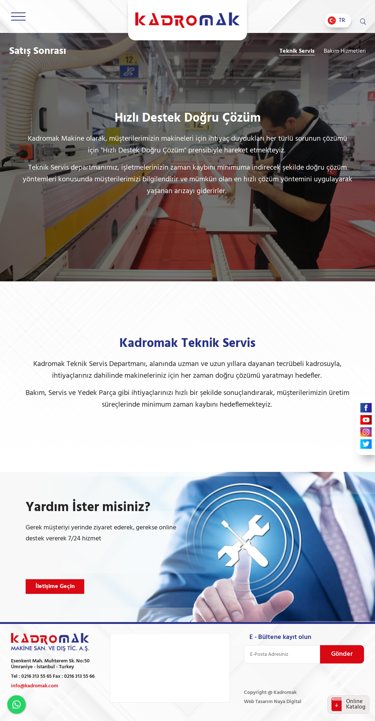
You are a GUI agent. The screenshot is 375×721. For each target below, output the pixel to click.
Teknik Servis (297, 51)
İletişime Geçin (55, 586)
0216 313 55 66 (79, 676)
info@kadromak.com (34, 686)
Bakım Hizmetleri (345, 51)
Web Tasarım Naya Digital (272, 702)
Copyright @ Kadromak (270, 692)
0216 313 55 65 (36, 676)
